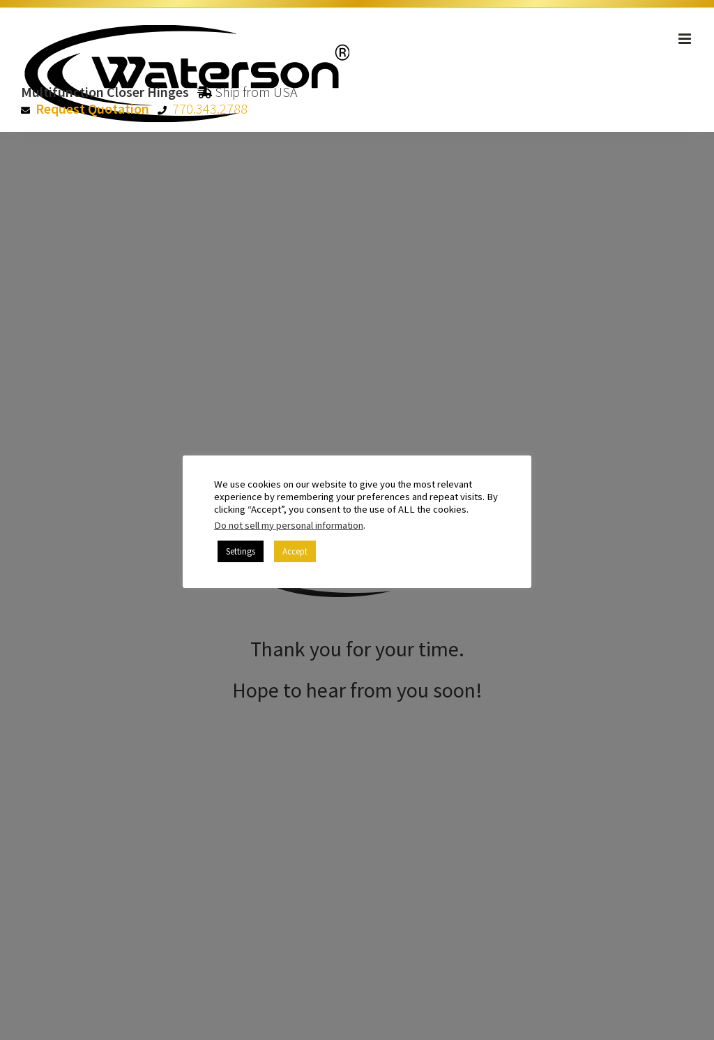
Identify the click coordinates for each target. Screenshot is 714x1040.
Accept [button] (294, 551)
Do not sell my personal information (288, 525)
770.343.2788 (210, 108)
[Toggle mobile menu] (685, 38)
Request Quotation (92, 108)
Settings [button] (240, 551)
